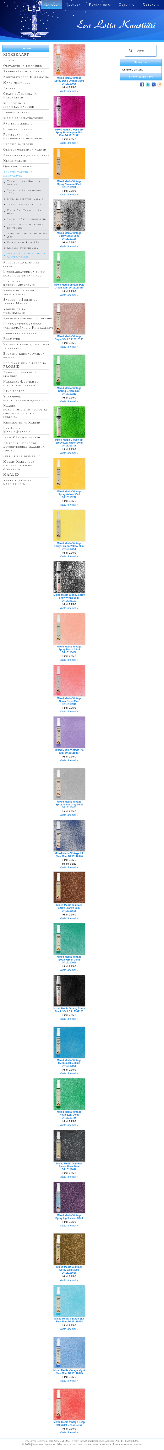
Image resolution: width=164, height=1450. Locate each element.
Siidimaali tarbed (18, 129)
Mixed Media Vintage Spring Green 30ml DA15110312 (69, 391)
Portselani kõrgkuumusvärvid (19, 282)
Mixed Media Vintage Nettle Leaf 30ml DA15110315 (69, 1114)
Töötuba (73, 4)
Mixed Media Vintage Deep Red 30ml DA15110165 (69, 1423)
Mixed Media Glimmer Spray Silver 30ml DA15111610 (69, 1166)
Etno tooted (13, 390)
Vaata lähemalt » (69, 91)
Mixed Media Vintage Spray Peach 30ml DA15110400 (69, 649)
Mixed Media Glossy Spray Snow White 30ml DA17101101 (69, 597)
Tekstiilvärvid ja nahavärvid (18, 173)
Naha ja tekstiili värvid (25, 198)
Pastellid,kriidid (18, 123)
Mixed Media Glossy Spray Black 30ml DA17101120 (69, 1010)
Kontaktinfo (99, 4)
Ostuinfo (127, 4)
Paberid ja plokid (18, 144)
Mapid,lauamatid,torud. (24, 118)
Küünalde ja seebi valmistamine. (18, 292)
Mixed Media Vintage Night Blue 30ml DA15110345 (69, 1372)
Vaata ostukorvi (141, 76)
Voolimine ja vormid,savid (14, 310)
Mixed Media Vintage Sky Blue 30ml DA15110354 (69, 1320)
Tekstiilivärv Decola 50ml (27, 204)
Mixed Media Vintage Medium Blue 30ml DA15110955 (69, 1063)
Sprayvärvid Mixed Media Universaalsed (26, 255)
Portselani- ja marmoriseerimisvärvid (22, 136)
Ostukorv (151, 4)
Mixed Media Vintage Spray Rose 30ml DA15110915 (69, 701)
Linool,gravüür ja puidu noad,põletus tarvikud (24, 273)
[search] (140, 50)
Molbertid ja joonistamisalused (18, 104)
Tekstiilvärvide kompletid (26, 218)
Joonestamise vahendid (22, 333)
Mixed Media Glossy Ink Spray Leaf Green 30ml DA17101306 (69, 442)
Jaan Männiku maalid (21, 437)
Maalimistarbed (17, 82)
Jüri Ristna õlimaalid (22, 456)
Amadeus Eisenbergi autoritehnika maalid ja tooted (24, 446)
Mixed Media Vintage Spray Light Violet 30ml (69, 1217)
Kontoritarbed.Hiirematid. (26, 77)
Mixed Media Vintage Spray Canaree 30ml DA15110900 (69, 184)
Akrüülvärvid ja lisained (25, 71)
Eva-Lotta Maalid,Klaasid (17, 429)
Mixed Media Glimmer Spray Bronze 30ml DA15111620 (69, 908)
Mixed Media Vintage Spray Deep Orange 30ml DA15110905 (69, 81)
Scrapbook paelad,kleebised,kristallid (27, 398)
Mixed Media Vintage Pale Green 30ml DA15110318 (69, 286)
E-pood (26, 48)
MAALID (11, 474)
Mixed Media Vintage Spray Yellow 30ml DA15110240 (69, 494)
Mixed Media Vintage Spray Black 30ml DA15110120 (69, 236)
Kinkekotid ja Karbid (21, 422)
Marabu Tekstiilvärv (23, 247)
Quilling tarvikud (18, 166)
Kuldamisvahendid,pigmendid (27, 318)
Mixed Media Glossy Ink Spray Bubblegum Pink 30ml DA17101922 (69, 132)
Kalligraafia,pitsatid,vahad (27, 155)
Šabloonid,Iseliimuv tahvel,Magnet (20, 301)
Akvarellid (13, 88)
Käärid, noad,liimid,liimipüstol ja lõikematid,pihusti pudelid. (25, 411)
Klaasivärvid (14, 160)
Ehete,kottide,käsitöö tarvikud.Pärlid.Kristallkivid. (30, 325)
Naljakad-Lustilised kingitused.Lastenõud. (22, 383)
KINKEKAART (16, 54)
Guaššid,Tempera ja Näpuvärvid (20, 95)
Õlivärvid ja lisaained (22, 65)
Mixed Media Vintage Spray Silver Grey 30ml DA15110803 (69, 804)
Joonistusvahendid (19, 112)
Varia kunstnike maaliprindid (17, 482)
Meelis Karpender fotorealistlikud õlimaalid (18, 465)
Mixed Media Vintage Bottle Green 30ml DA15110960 (69, 959)
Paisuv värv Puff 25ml (24, 242)
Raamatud (11, 338)
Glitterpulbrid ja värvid (24, 149)
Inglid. (9, 60)
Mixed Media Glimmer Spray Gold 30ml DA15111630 (69, 1270)
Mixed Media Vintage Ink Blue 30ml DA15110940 (69, 855)
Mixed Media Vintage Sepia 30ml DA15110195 (69, 338)
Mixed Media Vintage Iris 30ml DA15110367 (69, 751)
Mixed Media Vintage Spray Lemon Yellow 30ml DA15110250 (69, 546)
